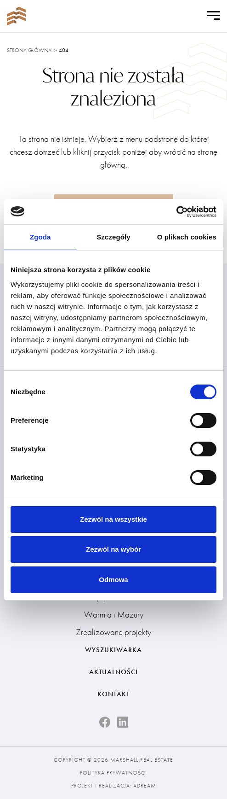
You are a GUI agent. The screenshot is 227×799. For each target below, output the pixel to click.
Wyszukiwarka (113, 649)
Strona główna (29, 50)
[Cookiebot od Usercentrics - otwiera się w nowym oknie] (176, 212)
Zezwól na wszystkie (113, 519)
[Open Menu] (213, 16)
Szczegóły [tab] (113, 237)
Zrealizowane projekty (113, 632)
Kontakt (113, 694)
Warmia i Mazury (113, 614)
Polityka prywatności (113, 772)
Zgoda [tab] (40, 237)
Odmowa (113, 579)
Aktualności (113, 672)
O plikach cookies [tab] (186, 237)
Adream (144, 785)
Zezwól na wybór (113, 549)
